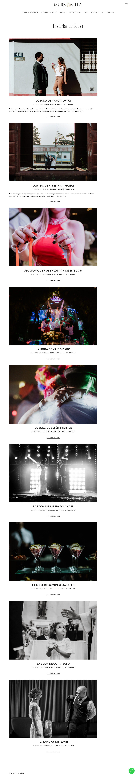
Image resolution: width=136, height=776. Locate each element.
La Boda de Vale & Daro (53, 349)
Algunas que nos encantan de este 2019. (53, 271)
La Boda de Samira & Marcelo (53, 585)
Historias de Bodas (48, 12)
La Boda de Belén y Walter (53, 428)
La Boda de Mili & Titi (53, 742)
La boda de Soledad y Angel (53, 506)
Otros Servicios (97, 12)
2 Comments (70, 431)
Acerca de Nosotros (30, 12)
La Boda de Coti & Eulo (53, 664)
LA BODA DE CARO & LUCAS (53, 101)
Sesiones (62, 12)
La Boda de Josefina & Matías (53, 186)
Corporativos (75, 12)
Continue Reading (53, 117)
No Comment (69, 104)
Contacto (110, 12)
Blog (86, 12)
